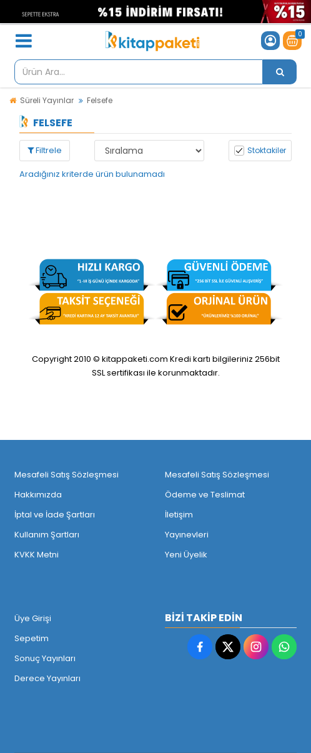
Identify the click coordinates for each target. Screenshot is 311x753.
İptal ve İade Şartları (54, 515)
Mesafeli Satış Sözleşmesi (66, 475)
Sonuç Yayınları (45, 658)
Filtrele (44, 150)
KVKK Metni (36, 555)
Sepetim (31, 638)
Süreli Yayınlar (47, 100)
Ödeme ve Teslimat (205, 495)
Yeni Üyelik (186, 555)
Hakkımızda (38, 495)
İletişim (179, 515)
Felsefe (99, 100)
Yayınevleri (187, 535)
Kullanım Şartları (46, 535)
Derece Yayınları (47, 678)
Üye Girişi (32, 618)
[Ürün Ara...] (280, 71)
